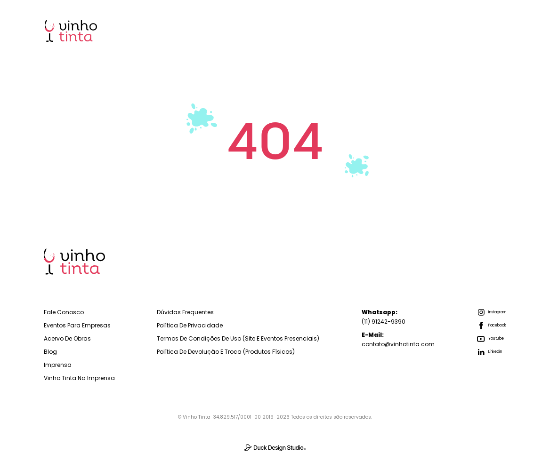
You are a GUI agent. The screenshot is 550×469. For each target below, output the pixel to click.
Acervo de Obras (67, 338)
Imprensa (477, 30)
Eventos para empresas (77, 325)
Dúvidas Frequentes (185, 312)
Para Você (315, 30)
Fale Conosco (64, 312)
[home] (71, 31)
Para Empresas (247, 30)
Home (186, 30)
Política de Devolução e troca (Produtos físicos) (226, 352)
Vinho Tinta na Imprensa (79, 378)
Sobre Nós (376, 30)
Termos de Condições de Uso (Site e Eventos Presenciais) (238, 338)
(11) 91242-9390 (383, 317)
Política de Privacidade (190, 325)
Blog (427, 30)
